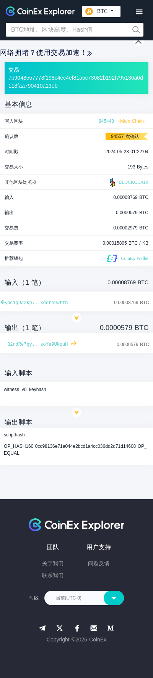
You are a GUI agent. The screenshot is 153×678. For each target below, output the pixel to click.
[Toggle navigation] (139, 12)
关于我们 (52, 563)
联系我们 (52, 575)
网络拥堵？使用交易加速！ (46, 52)
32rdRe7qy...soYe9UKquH (37, 344)
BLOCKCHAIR (128, 182)
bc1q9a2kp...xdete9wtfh (37, 303)
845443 (106, 121)
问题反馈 (98, 563)
